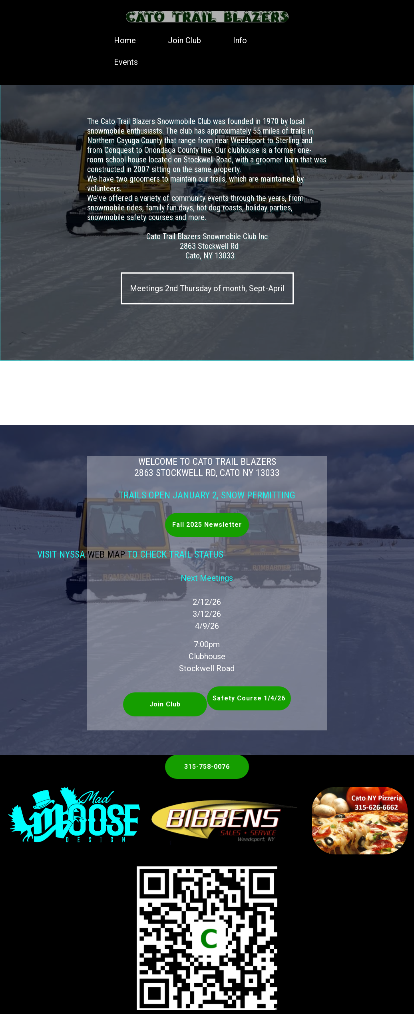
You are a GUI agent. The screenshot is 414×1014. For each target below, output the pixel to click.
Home (125, 40)
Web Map (83, 554)
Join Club (184, 40)
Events (126, 62)
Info (240, 40)
